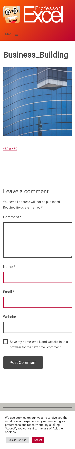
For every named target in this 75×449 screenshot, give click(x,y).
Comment (12, 217)
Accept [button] (38, 439)
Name (9, 267)
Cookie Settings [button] (17, 439)
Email (8, 292)
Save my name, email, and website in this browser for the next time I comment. (39, 344)
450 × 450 (10, 149)
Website (9, 317)
